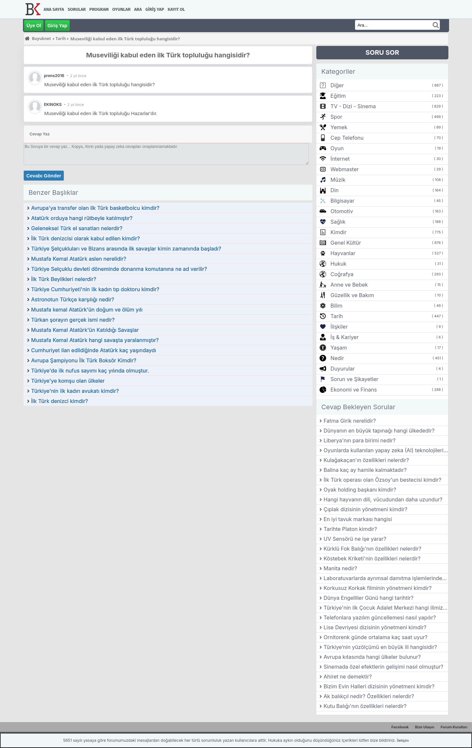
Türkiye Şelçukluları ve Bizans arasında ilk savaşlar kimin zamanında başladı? (126, 248)
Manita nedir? (340, 568)
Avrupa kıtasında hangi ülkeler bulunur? (372, 657)
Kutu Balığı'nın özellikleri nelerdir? (365, 706)
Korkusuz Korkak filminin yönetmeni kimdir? (377, 588)
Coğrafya (341, 274)
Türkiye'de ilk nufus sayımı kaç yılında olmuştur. (90, 370)
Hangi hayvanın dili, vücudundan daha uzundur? (383, 499)
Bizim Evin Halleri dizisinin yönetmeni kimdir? (379, 686)
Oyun (337, 148)
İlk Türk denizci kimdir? (59, 401)
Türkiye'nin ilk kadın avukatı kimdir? (75, 391)
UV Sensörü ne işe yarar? (355, 539)
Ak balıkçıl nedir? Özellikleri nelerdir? (369, 696)
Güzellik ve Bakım (352, 295)
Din (334, 190)
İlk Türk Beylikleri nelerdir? (63, 279)
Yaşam (338, 347)
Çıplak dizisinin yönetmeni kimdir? (365, 509)
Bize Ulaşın (424, 727)
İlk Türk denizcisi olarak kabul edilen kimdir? (85, 238)
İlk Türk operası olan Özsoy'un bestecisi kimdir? (382, 479)
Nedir (337, 358)
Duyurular (342, 368)
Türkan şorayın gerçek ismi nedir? (73, 319)
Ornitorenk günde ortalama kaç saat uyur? (375, 637)
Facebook (400, 727)
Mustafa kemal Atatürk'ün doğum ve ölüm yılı (87, 309)
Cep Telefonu (347, 137)
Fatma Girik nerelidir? (350, 420)
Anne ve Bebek (349, 284)
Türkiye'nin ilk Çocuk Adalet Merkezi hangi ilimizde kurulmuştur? (386, 607)
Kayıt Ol (176, 9)
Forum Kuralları (454, 727)
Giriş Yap (155, 9)
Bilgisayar (342, 200)
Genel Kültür (345, 242)
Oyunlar (121, 9)
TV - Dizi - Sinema (353, 106)
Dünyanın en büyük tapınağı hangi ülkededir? (379, 430)
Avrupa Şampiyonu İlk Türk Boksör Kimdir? (83, 360)
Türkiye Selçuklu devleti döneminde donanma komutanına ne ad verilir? (119, 269)
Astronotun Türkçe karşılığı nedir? (72, 299)
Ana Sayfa (54, 9)
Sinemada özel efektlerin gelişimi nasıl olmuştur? (383, 666)
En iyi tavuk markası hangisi (358, 519)
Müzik (337, 179)
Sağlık (337, 221)
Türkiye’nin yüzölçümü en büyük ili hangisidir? (380, 647)
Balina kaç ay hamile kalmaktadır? (365, 470)
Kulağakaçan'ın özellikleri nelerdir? (366, 460)
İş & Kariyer (344, 337)
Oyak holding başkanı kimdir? (360, 489)
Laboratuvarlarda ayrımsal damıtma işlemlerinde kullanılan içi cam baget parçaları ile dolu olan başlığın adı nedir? (386, 578)
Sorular (77, 9)
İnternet (339, 158)
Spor (336, 116)
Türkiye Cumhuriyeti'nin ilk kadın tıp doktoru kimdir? (95, 289)
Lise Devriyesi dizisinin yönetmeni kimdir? (375, 627)
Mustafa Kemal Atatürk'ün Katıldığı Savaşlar (85, 330)
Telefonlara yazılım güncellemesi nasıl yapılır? (380, 617)
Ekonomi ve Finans (353, 389)
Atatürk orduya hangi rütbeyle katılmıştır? (81, 218)
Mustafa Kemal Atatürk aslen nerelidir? (78, 258)
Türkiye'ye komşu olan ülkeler (68, 380)
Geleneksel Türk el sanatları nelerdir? (77, 228)
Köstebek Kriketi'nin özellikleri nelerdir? (372, 558)
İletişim (403, 740)
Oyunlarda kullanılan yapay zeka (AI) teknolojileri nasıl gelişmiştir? (386, 450)
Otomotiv (341, 211)
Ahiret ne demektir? (348, 676)
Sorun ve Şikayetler (354, 379)
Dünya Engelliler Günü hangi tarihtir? (368, 598)
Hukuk (338, 263)
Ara (138, 9)
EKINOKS (53, 104)
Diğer (337, 85)
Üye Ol (34, 25)
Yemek (338, 127)
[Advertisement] (168, 456)
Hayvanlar (342, 253)
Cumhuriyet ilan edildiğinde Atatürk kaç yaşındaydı (93, 350)
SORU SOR (382, 52)
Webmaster (344, 169)
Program (99, 9)
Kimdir (338, 232)
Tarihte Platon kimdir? (350, 529)
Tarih (336, 316)
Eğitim (337, 95)
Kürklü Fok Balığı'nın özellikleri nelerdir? (372, 548)
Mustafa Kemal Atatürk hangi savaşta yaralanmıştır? (95, 340)
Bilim (336, 305)
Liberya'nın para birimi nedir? (360, 440)
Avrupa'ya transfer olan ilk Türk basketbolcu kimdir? (95, 208)
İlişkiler (338, 326)
